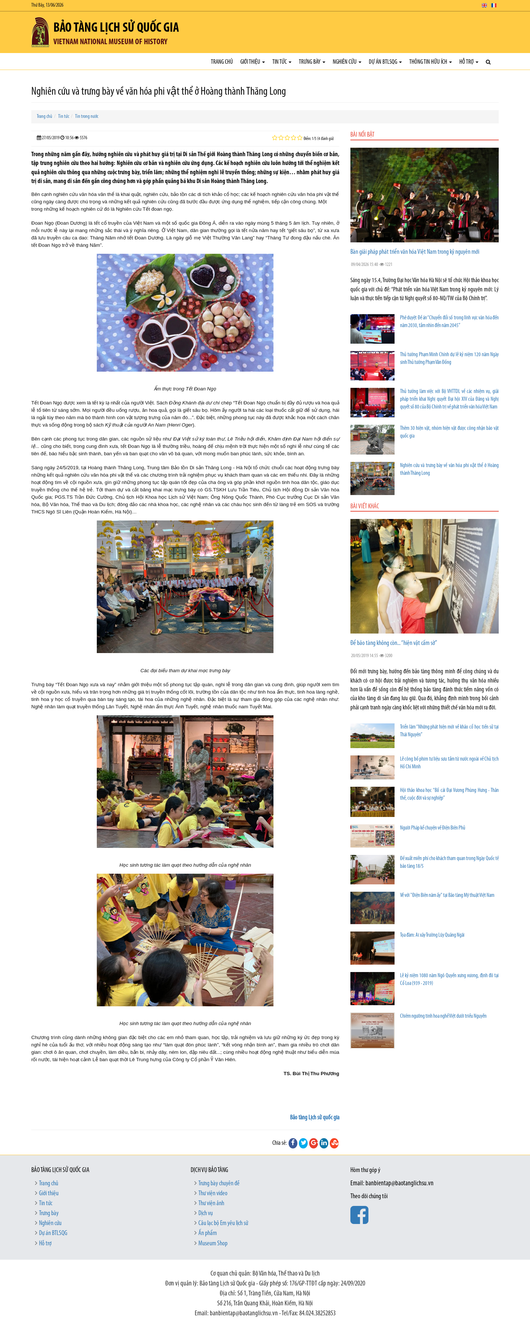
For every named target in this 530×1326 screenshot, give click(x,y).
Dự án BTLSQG (385, 62)
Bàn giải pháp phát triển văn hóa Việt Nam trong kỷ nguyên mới (414, 252)
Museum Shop (212, 1243)
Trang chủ (222, 62)
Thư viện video (212, 1193)
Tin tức (282, 62)
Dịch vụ (205, 1213)
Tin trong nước (86, 116)
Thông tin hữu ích (430, 62)
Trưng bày (312, 62)
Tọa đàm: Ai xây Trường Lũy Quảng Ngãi (432, 935)
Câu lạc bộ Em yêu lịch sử (223, 1223)
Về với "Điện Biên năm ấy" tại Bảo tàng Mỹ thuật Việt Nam (447, 895)
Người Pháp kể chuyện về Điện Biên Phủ (432, 828)
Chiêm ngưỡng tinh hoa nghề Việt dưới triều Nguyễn (443, 1016)
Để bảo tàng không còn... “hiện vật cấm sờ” (393, 643)
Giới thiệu (252, 62)
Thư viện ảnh (211, 1203)
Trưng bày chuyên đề (219, 1183)
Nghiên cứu (347, 62)
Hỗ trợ (468, 62)
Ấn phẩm (207, 1233)
